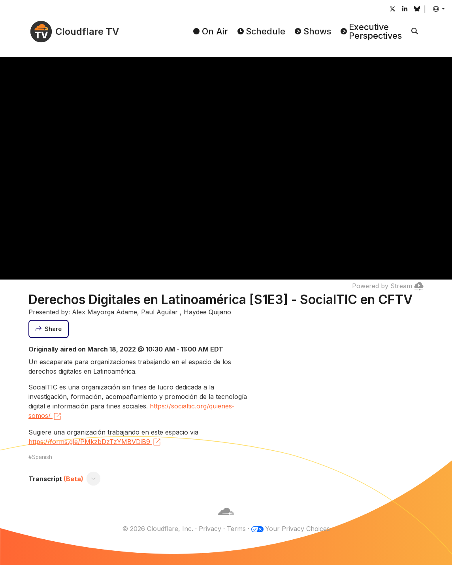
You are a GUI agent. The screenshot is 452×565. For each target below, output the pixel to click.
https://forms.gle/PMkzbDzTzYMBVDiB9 (95, 442)
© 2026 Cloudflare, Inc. (157, 529)
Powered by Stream (388, 286)
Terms (236, 529)
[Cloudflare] (226, 519)
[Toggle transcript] (94, 479)
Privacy (210, 529)
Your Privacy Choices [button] (297, 529)
